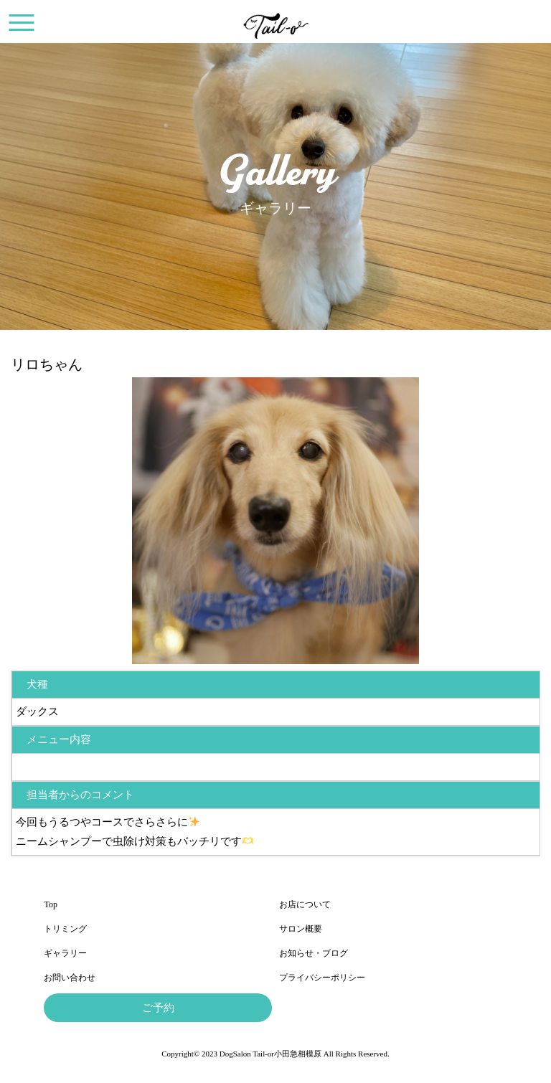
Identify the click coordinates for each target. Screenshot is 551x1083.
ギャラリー (65, 953)
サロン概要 (300, 929)
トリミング (65, 929)
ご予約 (158, 1007)
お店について (305, 904)
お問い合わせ (69, 978)
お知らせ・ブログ (313, 953)
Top (50, 904)
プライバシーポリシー (322, 978)
